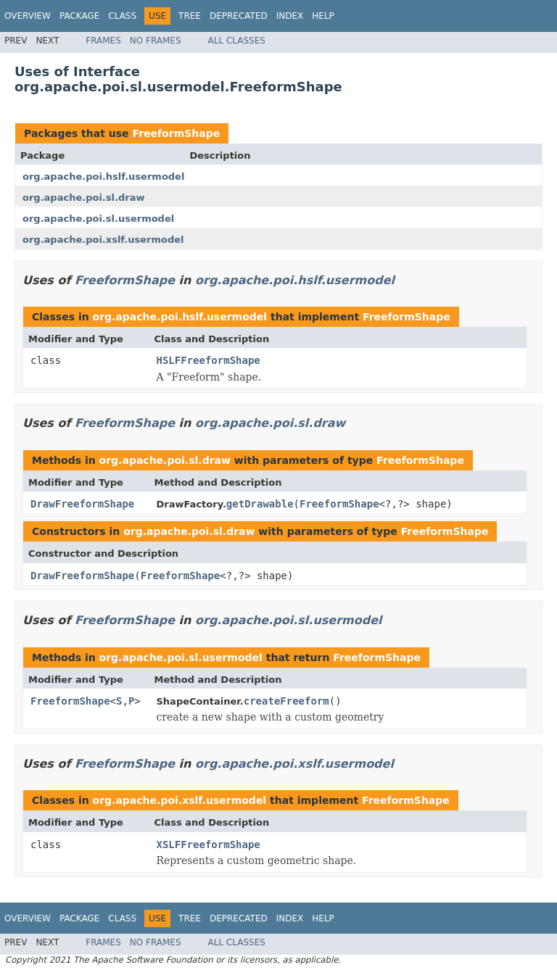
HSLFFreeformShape (208, 360)
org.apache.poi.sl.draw (83, 197)
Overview (27, 16)
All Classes (236, 41)
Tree (189, 16)
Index (290, 16)
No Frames (155, 41)
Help (323, 16)
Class (122, 16)
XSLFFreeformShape (208, 844)
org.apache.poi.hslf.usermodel (103, 176)
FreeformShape (176, 133)
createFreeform (286, 701)
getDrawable (260, 504)
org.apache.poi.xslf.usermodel (103, 239)
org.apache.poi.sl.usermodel (98, 218)
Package (79, 16)
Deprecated (239, 16)
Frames (103, 41)
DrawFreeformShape (82, 504)
